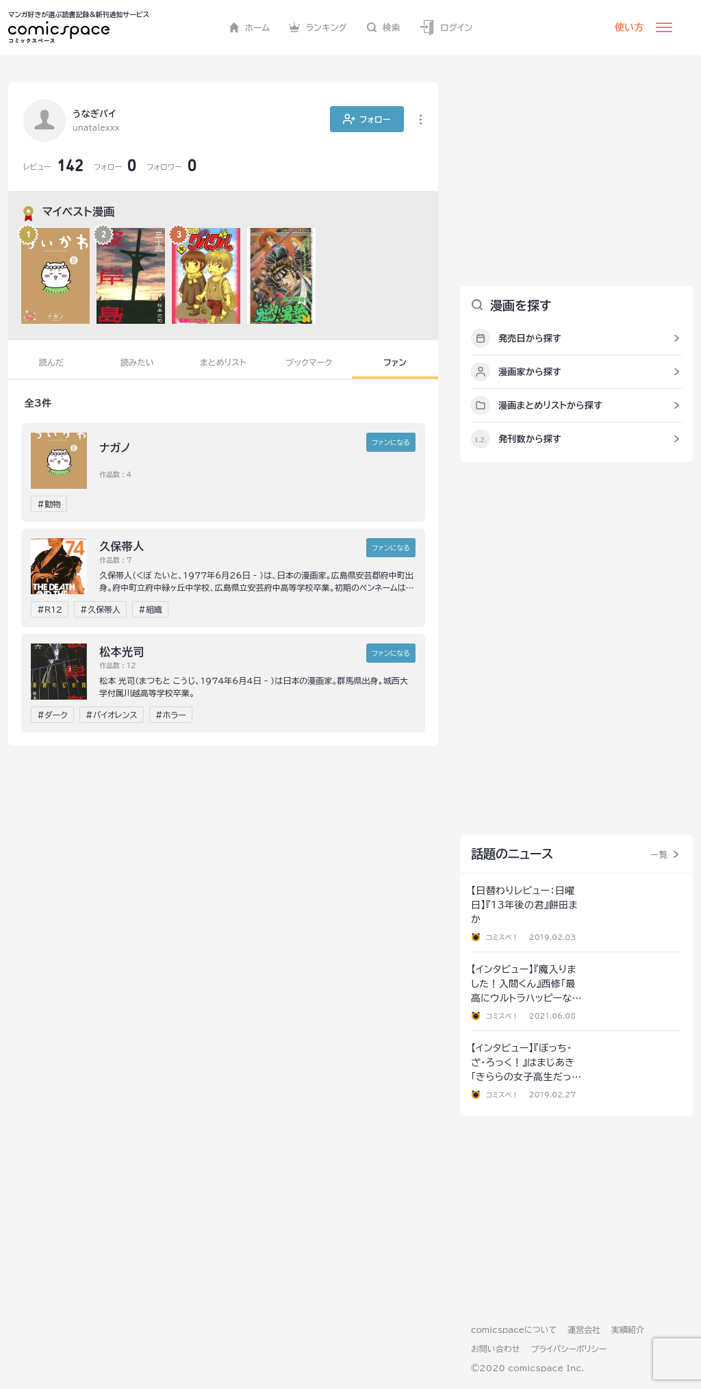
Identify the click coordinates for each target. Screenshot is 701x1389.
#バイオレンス (112, 715)
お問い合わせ (495, 1349)
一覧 (658, 854)
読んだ (51, 362)
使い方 (629, 27)
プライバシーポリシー (569, 1349)
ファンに (391, 442)
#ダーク (52, 715)
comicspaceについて (514, 1329)
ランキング (318, 27)
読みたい (137, 362)
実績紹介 (627, 1329)
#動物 (49, 504)
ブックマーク (309, 362)
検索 (383, 27)
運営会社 (584, 1329)
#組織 (150, 609)
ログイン (445, 28)
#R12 (49, 609)
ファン (395, 362)
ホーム (249, 27)
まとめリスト (223, 362)
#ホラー (170, 715)
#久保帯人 (100, 609)
